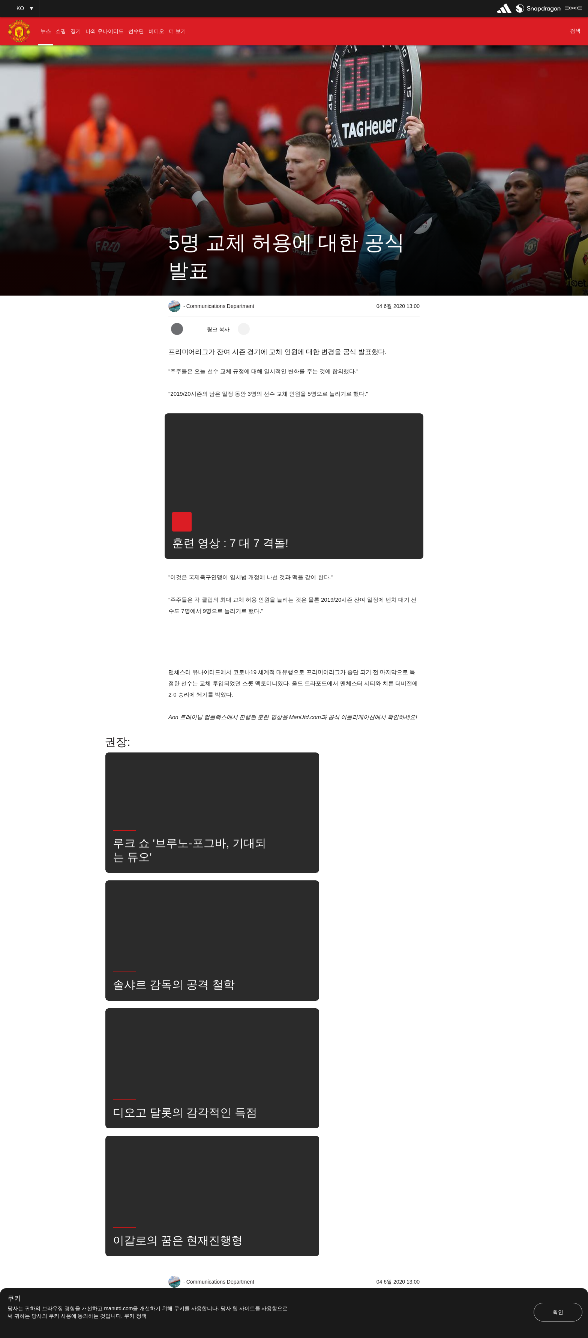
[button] (19, 8)
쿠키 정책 (135, 1316)
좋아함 (213, 1083)
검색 (336, 1083)
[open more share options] (244, 329)
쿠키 (14, 1298)
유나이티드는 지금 (379, 1083)
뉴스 (181, 1083)
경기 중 (247, 1083)
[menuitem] (45, 31)
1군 (278, 1083)
